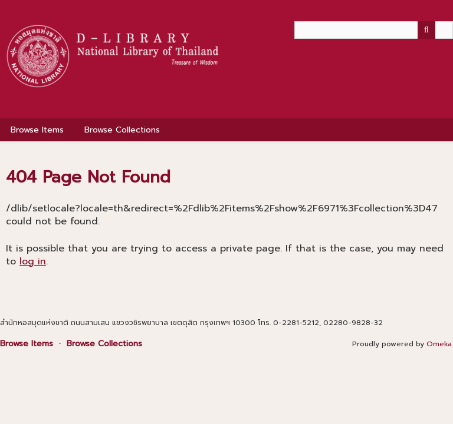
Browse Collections (122, 130)
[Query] (373, 30)
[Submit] (426, 30)
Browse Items (37, 130)
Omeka (439, 344)
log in (32, 261)
